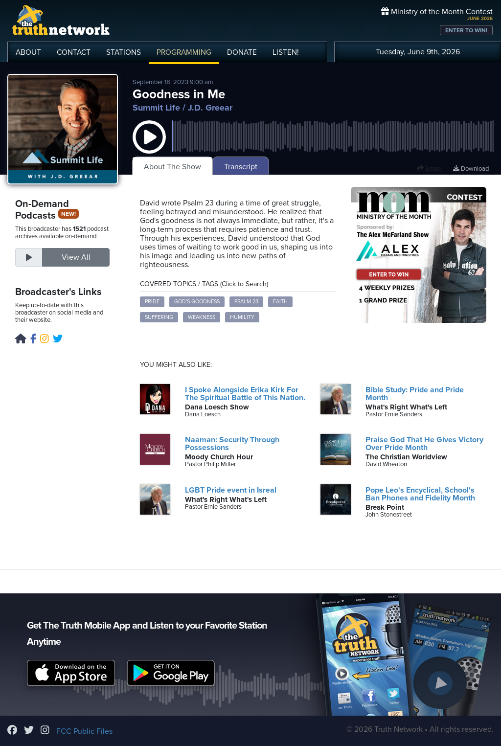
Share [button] (429, 169)
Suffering (159, 317)
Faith (280, 301)
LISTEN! (286, 52)
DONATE (242, 52)
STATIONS (123, 52)
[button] (149, 147)
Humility (242, 317)
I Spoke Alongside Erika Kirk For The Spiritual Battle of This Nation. (245, 394)
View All (76, 257)
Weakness (201, 317)
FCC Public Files (84, 731)
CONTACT (74, 52)
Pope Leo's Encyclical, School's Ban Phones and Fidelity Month (420, 494)
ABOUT (28, 52)
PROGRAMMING (184, 52)
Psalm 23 (246, 301)
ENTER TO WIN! (466, 30)
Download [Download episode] (471, 169)
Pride (152, 301)
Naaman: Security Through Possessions (232, 443)
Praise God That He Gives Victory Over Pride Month (424, 443)
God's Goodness (197, 301)
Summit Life (156, 107)
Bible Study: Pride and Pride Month (414, 394)
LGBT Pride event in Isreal (230, 490)
